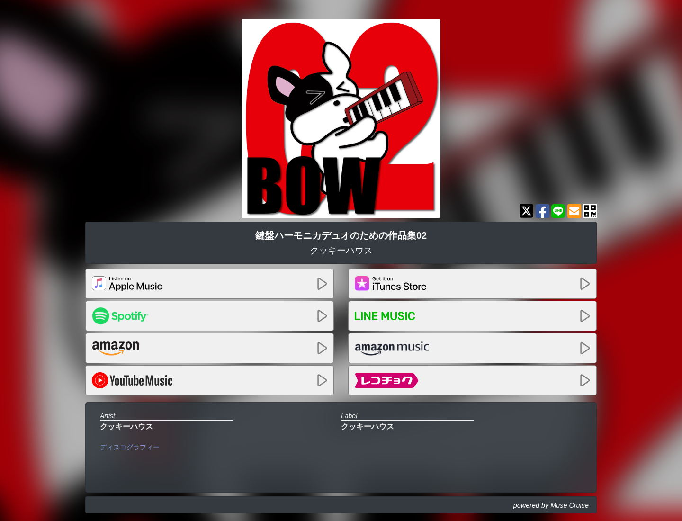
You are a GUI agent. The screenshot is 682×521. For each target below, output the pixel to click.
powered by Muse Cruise (551, 505)
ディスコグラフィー (130, 447)
